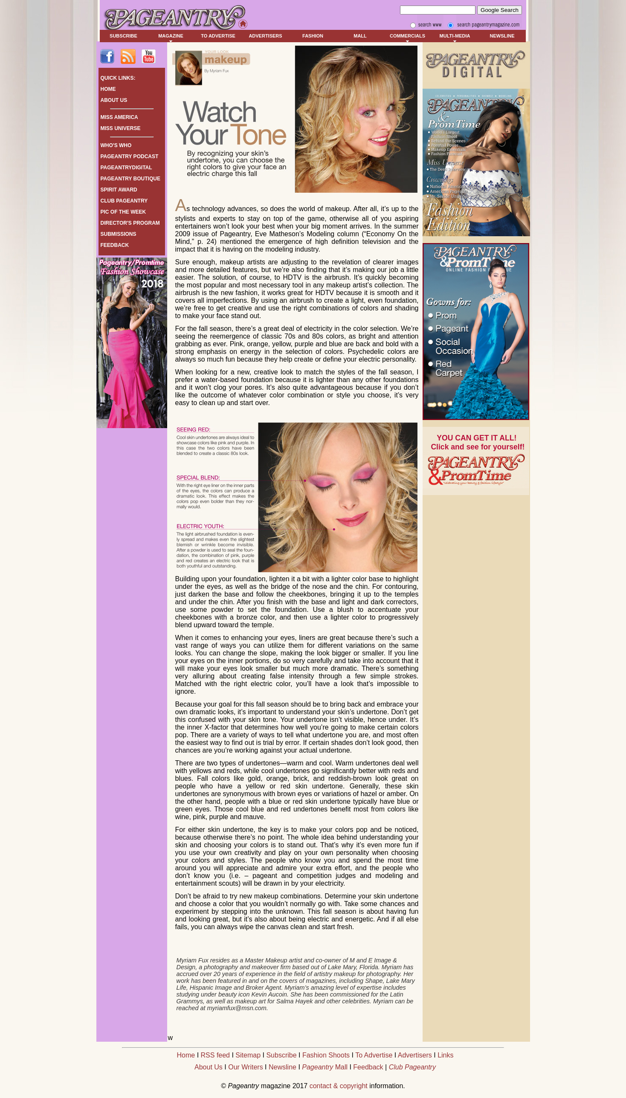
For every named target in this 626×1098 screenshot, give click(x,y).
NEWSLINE (502, 35)
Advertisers (415, 1055)
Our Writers (245, 1067)
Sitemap (248, 1055)
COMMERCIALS (407, 35)
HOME (108, 89)
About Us (208, 1067)
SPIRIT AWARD (119, 190)
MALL (360, 35)
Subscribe (281, 1055)
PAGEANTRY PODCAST (130, 156)
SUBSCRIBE (123, 35)
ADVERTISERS (265, 35)
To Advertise (373, 1055)
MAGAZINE (170, 35)
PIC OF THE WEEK (123, 212)
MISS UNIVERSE (121, 128)
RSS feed (215, 1055)
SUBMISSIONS (118, 234)
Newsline (282, 1067)
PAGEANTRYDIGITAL (126, 168)
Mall (325, 1067)
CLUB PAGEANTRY (124, 201)
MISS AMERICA (119, 117)
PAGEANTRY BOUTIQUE (130, 179)
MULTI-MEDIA (455, 35)
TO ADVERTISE (218, 35)
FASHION (312, 35)
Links (445, 1055)
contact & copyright (339, 1085)
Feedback (368, 1067)
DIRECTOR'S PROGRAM (130, 223)
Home (186, 1055)
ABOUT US (114, 100)
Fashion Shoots (326, 1055)
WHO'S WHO (116, 145)
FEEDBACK (115, 245)
